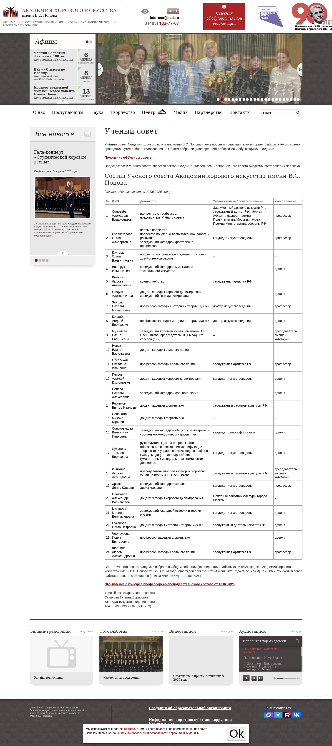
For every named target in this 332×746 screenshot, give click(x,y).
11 (255, 99)
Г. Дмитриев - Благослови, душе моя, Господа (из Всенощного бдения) (263, 666)
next (260, 678)
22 (295, 99)
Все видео (227, 631)
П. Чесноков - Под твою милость (261, 651)
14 (265, 99)
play (246, 678)
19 (284, 99)
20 (287, 99)
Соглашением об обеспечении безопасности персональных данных (153, 733)
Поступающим (67, 112)
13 (262, 99)
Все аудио (296, 631)
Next (300, 69)
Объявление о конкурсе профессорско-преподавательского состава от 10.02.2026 (170, 584)
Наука (97, 112)
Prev (100, 69)
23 (298, 99)
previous (254, 678)
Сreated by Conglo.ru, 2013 (316, 696)
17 (276, 99)
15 (269, 99)
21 (291, 99)
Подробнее (86, 631)
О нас (39, 112)
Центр (154, 112)
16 (273, 99)
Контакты (240, 112)
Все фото (157, 631)
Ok (236, 734)
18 (280, 99)
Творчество (123, 112)
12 (258, 99)
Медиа (181, 112)
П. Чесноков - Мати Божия (263, 658)
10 (251, 99)
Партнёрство (208, 112)
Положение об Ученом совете (128, 157)
